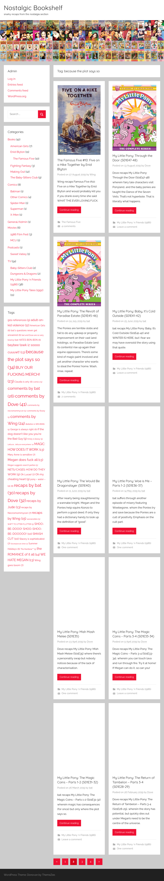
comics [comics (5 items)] (37, 382)
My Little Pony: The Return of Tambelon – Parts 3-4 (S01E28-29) (133, 782)
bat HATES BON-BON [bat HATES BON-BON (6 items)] (28, 340)
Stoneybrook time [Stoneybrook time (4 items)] (19, 544)
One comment (70, 547)
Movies (12, 227)
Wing (93, 174)
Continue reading (69, 209)
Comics (12, 184)
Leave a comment (127, 226)
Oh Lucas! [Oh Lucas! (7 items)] (28, 474)
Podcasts (13, 247)
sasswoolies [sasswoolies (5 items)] (33, 519)
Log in (11, 78)
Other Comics (19, 197)
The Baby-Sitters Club (24, 177)
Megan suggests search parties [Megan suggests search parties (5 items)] (23, 465)
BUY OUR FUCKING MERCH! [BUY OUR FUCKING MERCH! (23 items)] (24, 374)
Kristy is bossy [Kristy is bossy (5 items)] (35, 439)
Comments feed (18, 90)
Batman (15, 191)
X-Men (14, 214)
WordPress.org (17, 96)
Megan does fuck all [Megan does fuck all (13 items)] (25, 460)
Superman (16, 208)
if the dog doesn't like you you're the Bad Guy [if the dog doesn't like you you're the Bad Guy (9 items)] (26, 434)
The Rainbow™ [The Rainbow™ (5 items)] (28, 549)
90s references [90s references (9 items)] (19, 320)
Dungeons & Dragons (23, 273)
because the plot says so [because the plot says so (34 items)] (25, 359)
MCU (13, 240)
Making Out (17, 171)
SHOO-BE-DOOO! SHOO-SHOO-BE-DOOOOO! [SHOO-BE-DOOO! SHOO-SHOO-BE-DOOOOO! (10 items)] (26, 528)
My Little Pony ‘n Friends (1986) (134, 222)
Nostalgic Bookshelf (33, 8)
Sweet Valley (18, 254)
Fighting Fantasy (20, 165)
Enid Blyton (17, 151)
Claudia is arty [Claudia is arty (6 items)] (23, 381)
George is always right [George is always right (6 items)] (23, 429)
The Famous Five (71, 222)
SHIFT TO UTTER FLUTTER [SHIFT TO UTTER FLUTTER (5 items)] (21, 524)
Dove (148, 165)
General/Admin (17, 221)
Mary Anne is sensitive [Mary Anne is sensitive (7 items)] (21, 454)
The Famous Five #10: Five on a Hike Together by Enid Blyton (78, 164)
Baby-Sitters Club (21, 268)
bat (88, 321)
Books (11, 139)
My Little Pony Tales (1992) (26, 290)
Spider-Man (17, 203)
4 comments (68, 226)
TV (9, 261)
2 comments (68, 396)
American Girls (19, 146)
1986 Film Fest (19, 234)
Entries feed (15, 84)
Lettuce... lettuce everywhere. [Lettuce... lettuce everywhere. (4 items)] (21, 444)
